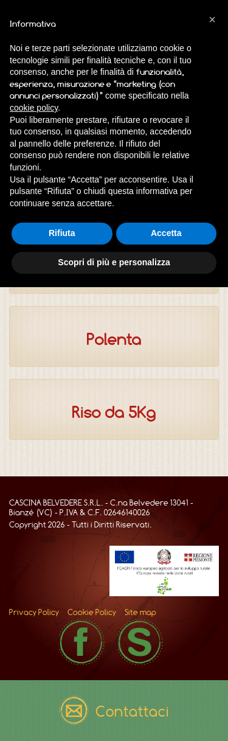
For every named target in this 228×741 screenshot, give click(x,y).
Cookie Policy (91, 612)
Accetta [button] (166, 233)
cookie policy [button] (34, 108)
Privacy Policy (34, 612)
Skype (140, 642)
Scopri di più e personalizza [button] (114, 262)
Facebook (82, 642)
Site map (140, 612)
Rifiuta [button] (62, 233)
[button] (212, 19)
